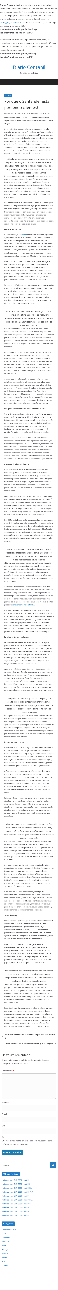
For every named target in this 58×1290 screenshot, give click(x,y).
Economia (6, 1237)
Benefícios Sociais (9, 1230)
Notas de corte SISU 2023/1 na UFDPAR (17, 1192)
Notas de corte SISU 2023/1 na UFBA (16, 1216)
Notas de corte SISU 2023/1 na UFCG (16, 1204)
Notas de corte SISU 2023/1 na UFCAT (17, 1212)
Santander (48, 113)
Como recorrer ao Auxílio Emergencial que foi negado (30, 1043)
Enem (4, 1245)
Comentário (8, 1070)
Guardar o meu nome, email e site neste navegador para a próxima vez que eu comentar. (27, 1142)
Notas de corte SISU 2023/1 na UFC (15, 1196)
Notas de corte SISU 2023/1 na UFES (16, 1184)
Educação (5, 1241)
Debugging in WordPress (11, 22)
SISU (3, 1261)
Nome (5, 1102)
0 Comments (36, 113)
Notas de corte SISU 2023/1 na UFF (15, 1180)
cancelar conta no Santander (23, 605)
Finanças (8, 95)
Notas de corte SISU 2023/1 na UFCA (16, 1208)
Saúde (4, 1257)
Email (5, 1114)
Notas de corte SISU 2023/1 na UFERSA (17, 1188)
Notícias (5, 1253)
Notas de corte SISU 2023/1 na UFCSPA (17, 1200)
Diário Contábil (29, 67)
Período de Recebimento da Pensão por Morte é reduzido (28, 1036)
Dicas (4, 1234)
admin (19, 113)
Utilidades (5, 1265)
